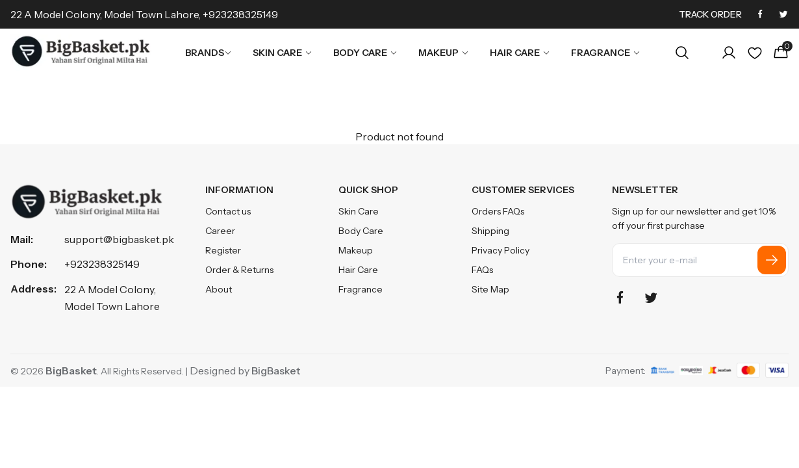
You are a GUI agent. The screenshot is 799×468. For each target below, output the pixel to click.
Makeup (443, 52)
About (218, 289)
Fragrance (605, 52)
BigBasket (275, 370)
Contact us (228, 211)
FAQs (482, 270)
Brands (208, 52)
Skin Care (282, 52)
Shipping (490, 231)
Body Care (365, 52)
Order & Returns (239, 270)
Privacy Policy (500, 250)
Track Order (710, 14)
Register (223, 250)
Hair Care (520, 52)
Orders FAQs (498, 211)
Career (220, 231)
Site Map (490, 289)
